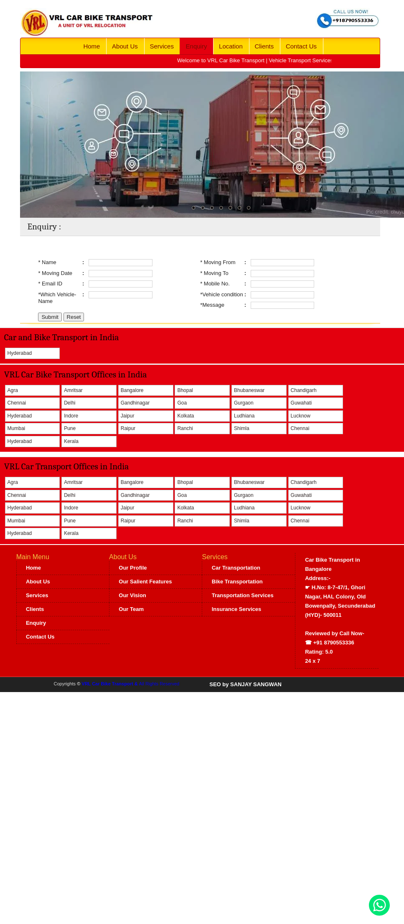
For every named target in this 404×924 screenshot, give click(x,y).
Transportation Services (243, 595)
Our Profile (133, 568)
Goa (182, 403)
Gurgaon (244, 403)
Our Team (131, 609)
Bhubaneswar (249, 390)
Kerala (71, 441)
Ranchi (185, 428)
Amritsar (73, 390)
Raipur (128, 428)
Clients (264, 46)
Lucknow (300, 416)
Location (231, 46)
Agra (13, 390)
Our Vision (132, 595)
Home (91, 46)
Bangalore (132, 390)
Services (162, 46)
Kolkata (185, 416)
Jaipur (128, 416)
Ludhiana (244, 416)
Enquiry (196, 46)
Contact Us (301, 46)
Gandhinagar (135, 403)
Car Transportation (236, 568)
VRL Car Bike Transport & (110, 683)
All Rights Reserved (159, 683)
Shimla (241, 428)
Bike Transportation (237, 581)
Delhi (69, 403)
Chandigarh (304, 390)
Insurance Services (237, 609)
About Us (125, 46)
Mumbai (16, 428)
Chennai (17, 403)
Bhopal (185, 390)
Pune (70, 428)
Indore (71, 416)
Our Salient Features (145, 581)
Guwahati (301, 403)
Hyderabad (20, 353)
